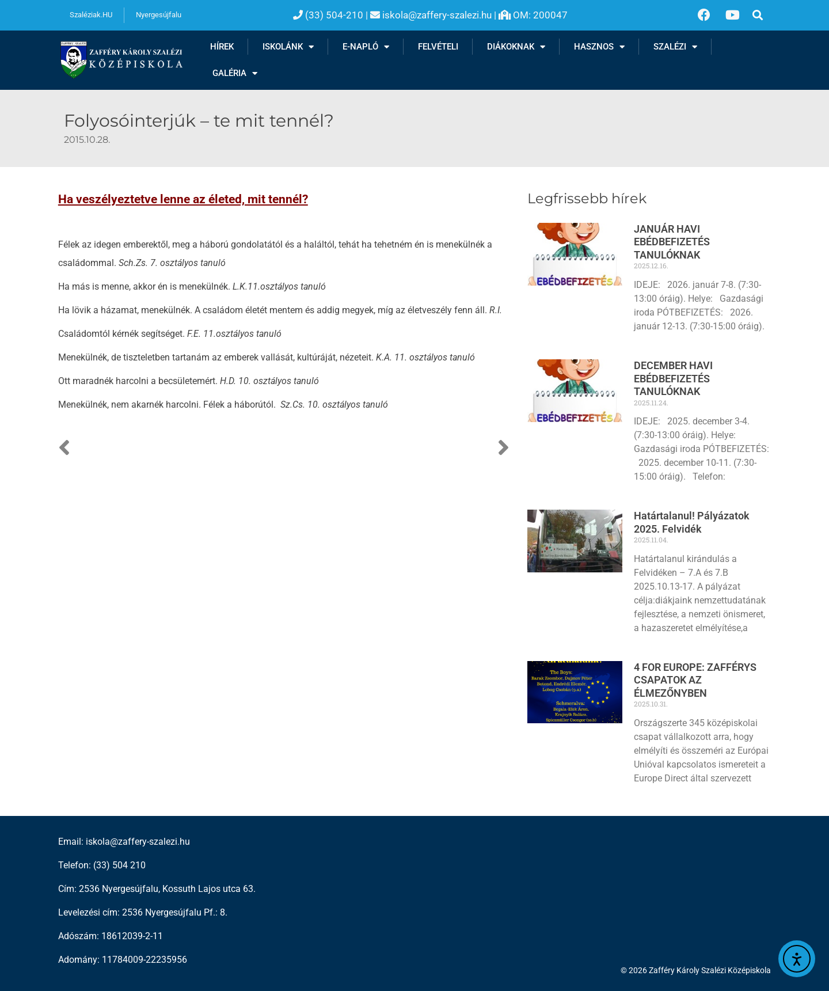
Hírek (222, 46)
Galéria (234, 73)
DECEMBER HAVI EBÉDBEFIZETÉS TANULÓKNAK (673, 378)
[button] (757, 15)
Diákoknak (516, 47)
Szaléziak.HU (91, 14)
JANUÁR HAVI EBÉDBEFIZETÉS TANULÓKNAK (672, 242)
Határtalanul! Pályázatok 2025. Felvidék (692, 522)
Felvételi (438, 46)
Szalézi (675, 47)
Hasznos (599, 47)
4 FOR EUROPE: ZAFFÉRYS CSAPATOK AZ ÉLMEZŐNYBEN (695, 680)
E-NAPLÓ (366, 47)
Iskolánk (288, 47)
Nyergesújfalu (158, 14)
